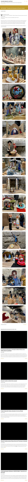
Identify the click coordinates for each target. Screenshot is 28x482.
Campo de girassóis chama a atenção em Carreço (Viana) (12, 411)
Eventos (5, 324)
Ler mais (26, 358)
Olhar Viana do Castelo (7, 1)
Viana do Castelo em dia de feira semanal (9, 380)
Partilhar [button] (24, 324)
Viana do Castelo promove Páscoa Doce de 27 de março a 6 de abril (14, 441)
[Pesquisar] (24, 1)
